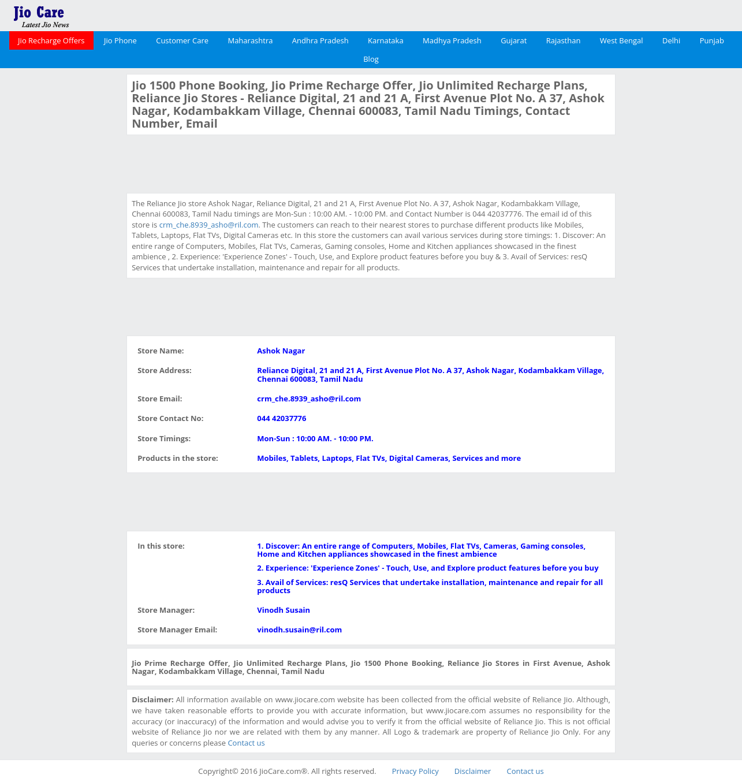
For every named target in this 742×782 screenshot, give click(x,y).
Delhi (671, 40)
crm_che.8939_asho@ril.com (209, 224)
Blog (371, 59)
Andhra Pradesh (320, 40)
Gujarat (514, 40)
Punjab (712, 40)
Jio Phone (120, 40)
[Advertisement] (62, 247)
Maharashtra (250, 40)
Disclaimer (472, 771)
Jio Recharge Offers (51, 40)
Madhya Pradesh (452, 40)
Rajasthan (563, 40)
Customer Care (182, 40)
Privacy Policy (415, 771)
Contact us (246, 743)
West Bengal (621, 40)
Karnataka (386, 40)
